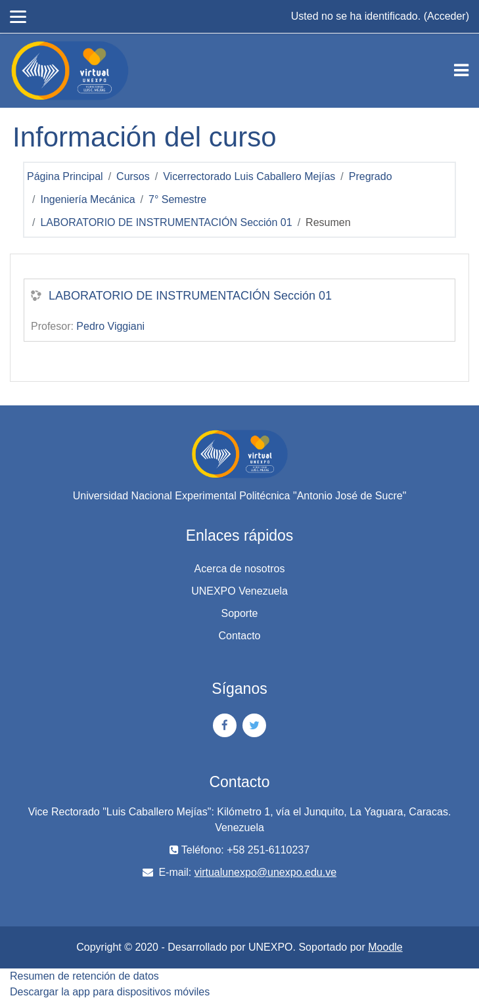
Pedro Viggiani (110, 326)
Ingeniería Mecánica (87, 199)
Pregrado (370, 176)
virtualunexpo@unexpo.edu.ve (265, 872)
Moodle (385, 947)
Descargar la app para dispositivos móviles (110, 991)
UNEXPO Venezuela (239, 591)
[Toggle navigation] (461, 70)
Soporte (239, 613)
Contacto (239, 635)
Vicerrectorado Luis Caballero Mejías (249, 176)
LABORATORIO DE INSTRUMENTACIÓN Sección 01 (166, 222)
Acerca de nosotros (239, 568)
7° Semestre (177, 199)
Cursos (133, 176)
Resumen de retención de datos (84, 976)
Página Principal (65, 176)
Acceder (446, 16)
